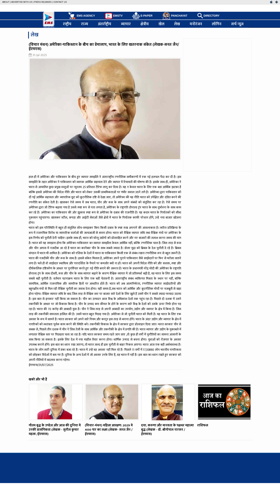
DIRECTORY (208, 16)
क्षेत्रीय (144, 24)
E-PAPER (142, 15)
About (6, 2)
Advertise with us (21, 2)
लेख (177, 24)
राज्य (84, 24)
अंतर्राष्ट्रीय (104, 24)
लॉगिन (216, 24)
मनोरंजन (196, 24)
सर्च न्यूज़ (237, 24)
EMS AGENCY (81, 15)
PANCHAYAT (174, 15)
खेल (161, 24)
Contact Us (60, 2)
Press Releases (43, 2)
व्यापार (126, 24)
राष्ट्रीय (67, 24)
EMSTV (114, 16)
